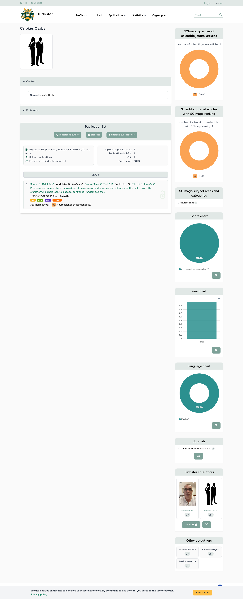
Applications (117, 15)
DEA (40, 200)
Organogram (159, 15)
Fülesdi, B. (137, 184)
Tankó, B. (108, 184)
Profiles (81, 15)
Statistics (139, 15)
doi (32, 200)
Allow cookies (202, 592)
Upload (98, 15)
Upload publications (39, 157)
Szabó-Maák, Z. (93, 184)
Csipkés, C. (48, 184)
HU (221, 3)
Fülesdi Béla (187, 510)
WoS (48, 200)
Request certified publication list (46, 161)
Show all (191, 524)
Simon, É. (35, 184)
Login (207, 3)
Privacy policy (39, 594)
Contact (36, 2)
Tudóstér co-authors (68, 134)
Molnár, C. (150, 184)
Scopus (57, 200)
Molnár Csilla (210, 510)
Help (24, 2)
